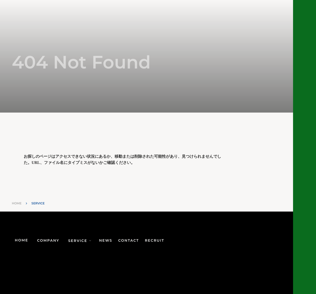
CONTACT (128, 240)
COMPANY (48, 240)
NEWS (105, 240)
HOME (16, 203)
